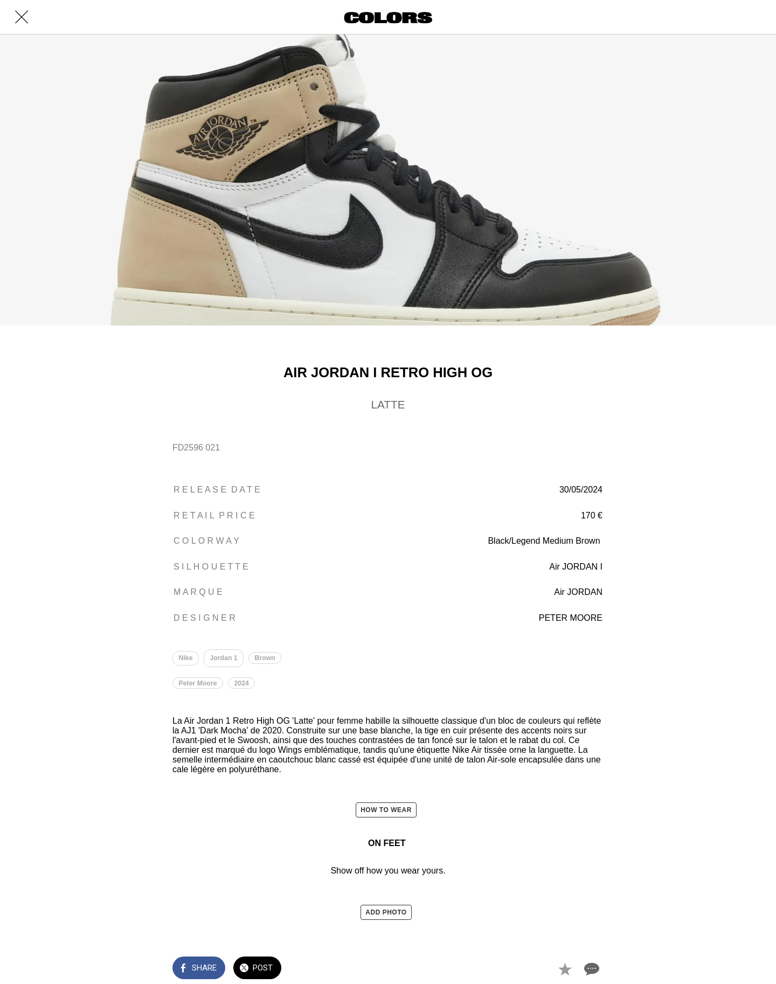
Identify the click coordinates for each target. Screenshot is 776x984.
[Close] (21, 17)
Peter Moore (198, 683)
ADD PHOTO (385, 912)
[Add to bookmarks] (565, 969)
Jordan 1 (224, 658)
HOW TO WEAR (386, 810)
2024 (241, 683)
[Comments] (591, 969)
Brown (265, 658)
